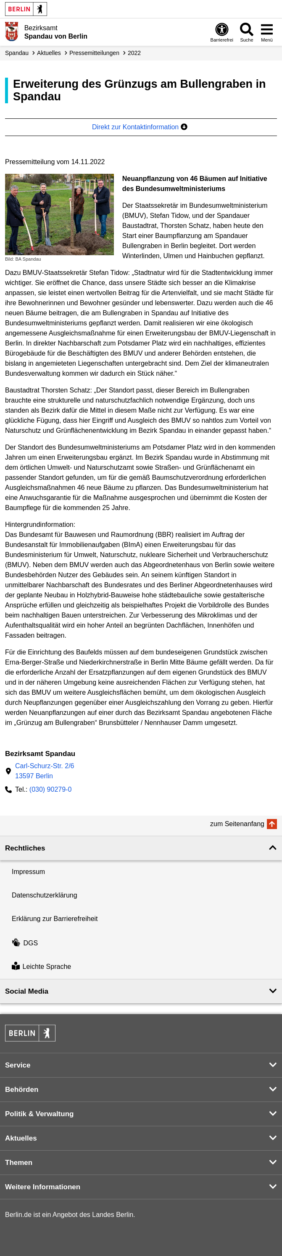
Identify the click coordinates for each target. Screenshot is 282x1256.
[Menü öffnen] (267, 32)
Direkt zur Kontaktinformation (139, 127)
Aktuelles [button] (21, 1138)
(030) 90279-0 (50, 789)
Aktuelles (49, 53)
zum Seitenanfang (237, 823)
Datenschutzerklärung (44, 895)
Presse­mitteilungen (94, 53)
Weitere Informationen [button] (42, 1187)
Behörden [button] (21, 1090)
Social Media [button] (26, 991)
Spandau (17, 53)
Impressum (28, 871)
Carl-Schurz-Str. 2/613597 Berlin (44, 771)
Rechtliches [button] (25, 848)
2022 (134, 53)
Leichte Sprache (41, 967)
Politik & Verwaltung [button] (39, 1114)
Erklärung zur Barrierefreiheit (55, 918)
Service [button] (18, 1065)
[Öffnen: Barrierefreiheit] (222, 32)
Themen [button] (18, 1163)
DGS (25, 943)
